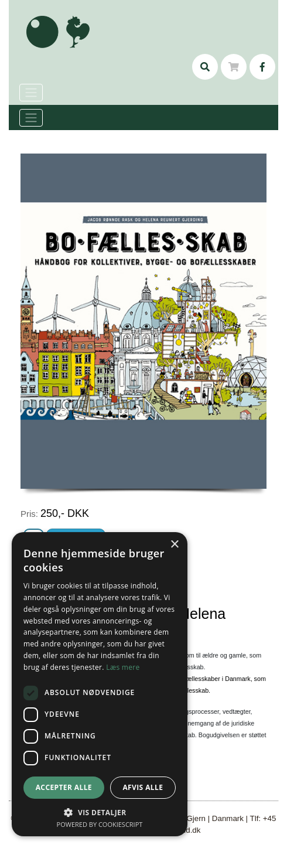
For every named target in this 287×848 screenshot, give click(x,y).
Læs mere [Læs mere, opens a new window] (122, 667)
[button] (99, 812)
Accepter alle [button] (64, 787)
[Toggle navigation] (31, 118)
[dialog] (99, 684)
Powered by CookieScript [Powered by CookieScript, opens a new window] (100, 824)
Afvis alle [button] (142, 787)
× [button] (174, 544)
